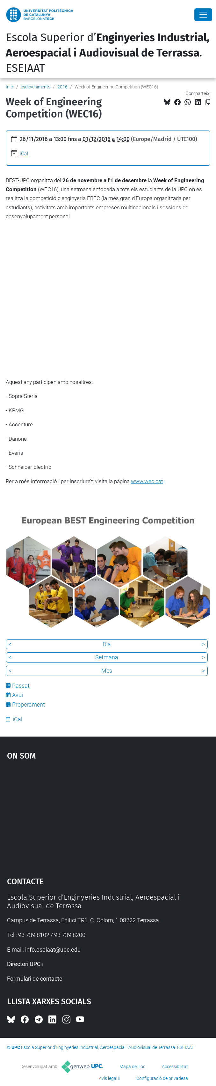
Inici (10, 86)
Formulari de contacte (34, 978)
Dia (107, 644)
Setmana (106, 657)
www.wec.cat (147, 481)
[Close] (203, 14)
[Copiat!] (207, 102)
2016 (62, 86)
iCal (24, 154)
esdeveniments (35, 86)
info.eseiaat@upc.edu (53, 949)
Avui (17, 695)
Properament (28, 704)
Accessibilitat (175, 1066)
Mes (106, 670)
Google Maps (108, 816)
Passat (21, 685)
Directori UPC (24, 964)
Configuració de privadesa (162, 1078)
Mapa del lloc (132, 1066)
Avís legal (108, 1078)
